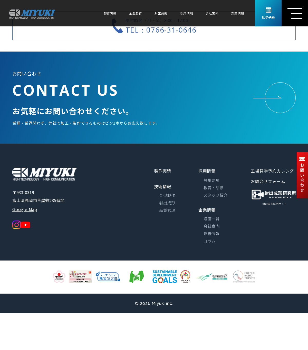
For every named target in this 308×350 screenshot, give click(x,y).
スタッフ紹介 (216, 195)
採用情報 (186, 13)
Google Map (24, 209)
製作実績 (110, 13)
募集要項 (212, 180)
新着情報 (237, 13)
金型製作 (135, 13)
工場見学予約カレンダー (274, 171)
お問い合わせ (302, 175)
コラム (210, 241)
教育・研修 (214, 187)
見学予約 (268, 13)
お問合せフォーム (268, 181)
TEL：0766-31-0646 (161, 30)
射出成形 (161, 13)
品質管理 (167, 210)
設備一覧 (212, 218)
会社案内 (212, 13)
